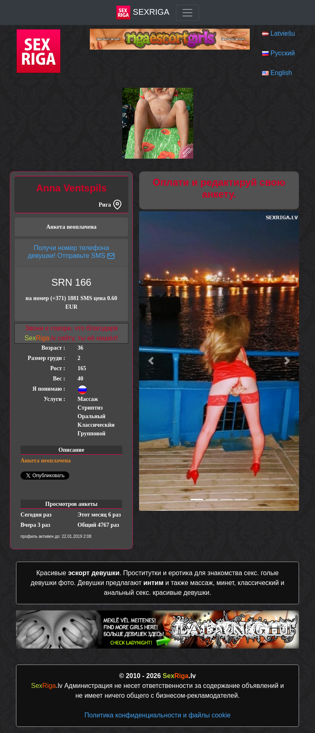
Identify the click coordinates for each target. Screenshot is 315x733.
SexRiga (142, 12)
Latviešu (282, 33)
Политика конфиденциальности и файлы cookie (157, 715)
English (281, 72)
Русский (282, 53)
